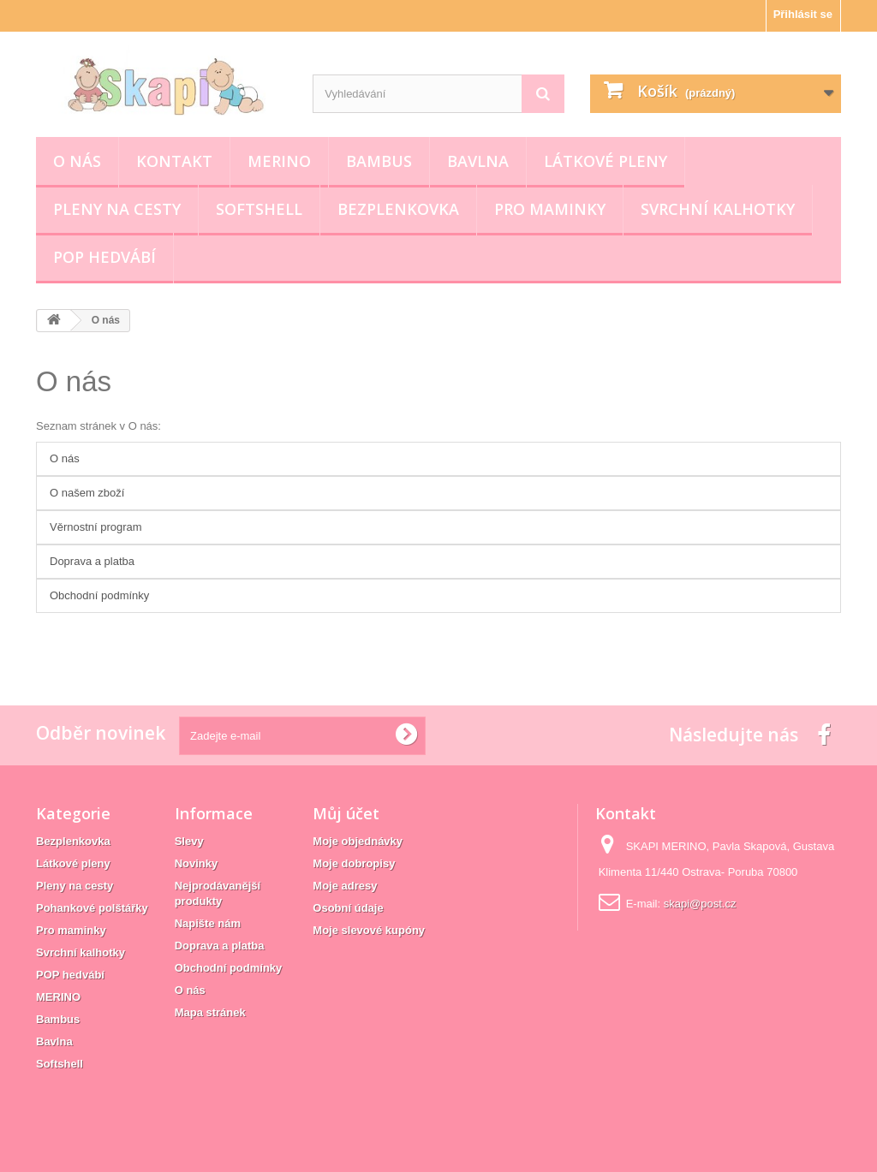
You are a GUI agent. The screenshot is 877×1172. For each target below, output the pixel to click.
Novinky (196, 863)
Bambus (379, 161)
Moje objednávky (358, 841)
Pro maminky (550, 209)
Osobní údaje (348, 907)
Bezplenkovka (398, 209)
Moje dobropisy (354, 863)
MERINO (279, 161)
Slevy (189, 841)
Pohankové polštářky (92, 907)
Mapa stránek (210, 1012)
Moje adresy (345, 885)
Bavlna (478, 161)
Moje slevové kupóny (369, 930)
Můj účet (346, 813)
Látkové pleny (605, 161)
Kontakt (174, 161)
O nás (77, 161)
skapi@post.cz (700, 903)
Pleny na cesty (117, 209)
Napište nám (208, 923)
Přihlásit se (802, 14)
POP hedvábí (104, 257)
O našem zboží (87, 492)
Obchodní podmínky (99, 595)
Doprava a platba (92, 561)
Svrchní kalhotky (718, 209)
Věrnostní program (96, 527)
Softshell (259, 209)
